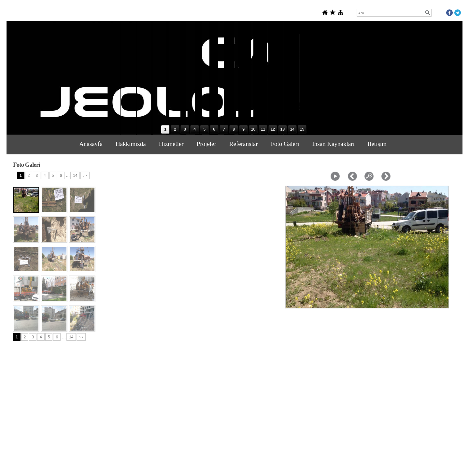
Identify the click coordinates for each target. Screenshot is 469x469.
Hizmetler (171, 143)
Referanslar (243, 143)
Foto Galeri (285, 143)
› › (85, 175)
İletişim (377, 143)
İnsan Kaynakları (333, 143)
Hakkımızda (131, 143)
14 (75, 175)
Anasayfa (91, 143)
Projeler (206, 143)
